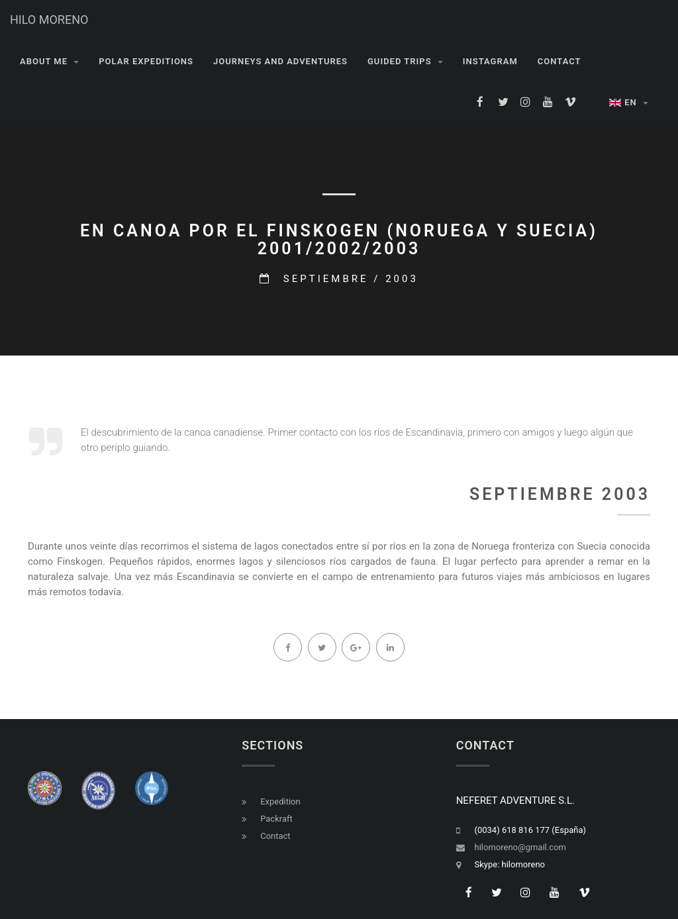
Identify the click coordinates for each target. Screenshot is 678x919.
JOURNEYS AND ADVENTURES (280, 61)
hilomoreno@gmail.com (520, 847)
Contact (275, 836)
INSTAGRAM (490, 61)
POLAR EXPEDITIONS (146, 61)
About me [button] (49, 61)
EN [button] (628, 102)
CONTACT (559, 61)
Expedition (280, 801)
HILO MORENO (49, 19)
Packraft (276, 819)
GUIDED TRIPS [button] (405, 61)
